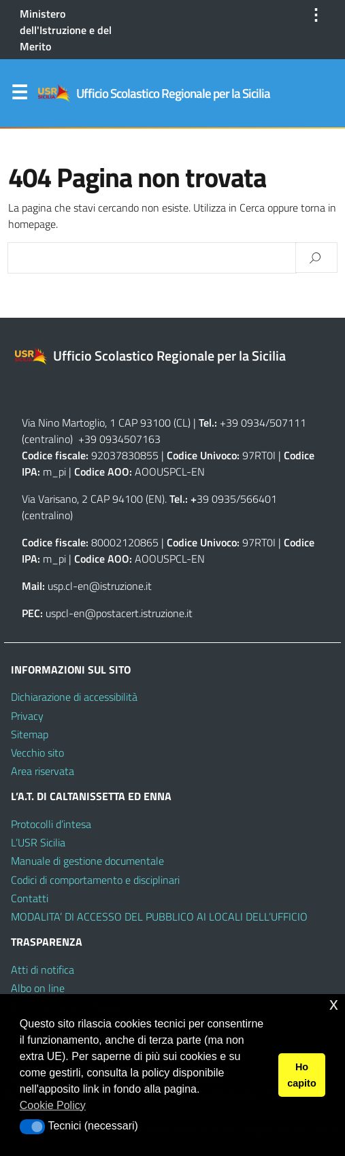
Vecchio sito (37, 752)
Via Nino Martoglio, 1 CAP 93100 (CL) (106, 422)
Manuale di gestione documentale (87, 861)
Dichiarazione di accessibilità (74, 697)
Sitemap (29, 734)
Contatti (29, 898)
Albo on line (38, 988)
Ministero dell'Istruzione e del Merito (66, 29)
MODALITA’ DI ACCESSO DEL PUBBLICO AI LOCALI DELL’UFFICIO (159, 916)
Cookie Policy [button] (53, 1105)
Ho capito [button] (301, 1075)
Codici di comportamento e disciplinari (95, 880)
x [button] (333, 1003)
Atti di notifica (42, 969)
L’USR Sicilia (38, 842)
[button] (32, 1126)
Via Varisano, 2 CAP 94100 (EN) (93, 499)
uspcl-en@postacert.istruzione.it (119, 613)
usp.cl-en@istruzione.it (100, 586)
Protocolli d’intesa (51, 824)
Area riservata (42, 771)
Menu (19, 95)
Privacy (27, 716)
